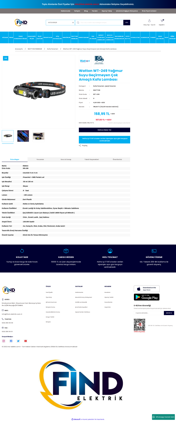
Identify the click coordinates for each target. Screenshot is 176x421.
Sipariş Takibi (108, 297)
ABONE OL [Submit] (169, 313)
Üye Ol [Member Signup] (153, 25)
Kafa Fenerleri (98, 86)
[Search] (102, 22)
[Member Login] (149, 20)
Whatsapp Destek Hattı (163, 417)
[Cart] (162, 22)
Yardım (95, 11)
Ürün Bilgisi (14, 159)
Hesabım (107, 292)
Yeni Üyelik (49, 292)
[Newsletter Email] (154, 313)
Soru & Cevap (66, 159)
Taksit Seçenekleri (92, 159)
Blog (86, 11)
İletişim (77, 11)
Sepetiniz (107, 307)
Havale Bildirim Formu (53, 312)
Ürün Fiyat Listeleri (149, 11)
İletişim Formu (50, 307)
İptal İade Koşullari (81, 307)
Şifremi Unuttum (51, 302)
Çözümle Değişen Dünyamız (127, 11)
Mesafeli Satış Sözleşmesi (83, 297)
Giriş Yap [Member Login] (146, 25)
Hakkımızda (65, 11)
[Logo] (22, 22)
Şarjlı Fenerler (110, 86)
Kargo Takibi (50, 317)
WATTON (96, 90)
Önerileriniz (117, 159)
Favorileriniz (108, 302)
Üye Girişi (49, 297)
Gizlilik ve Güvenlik (81, 302)
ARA (126, 22)
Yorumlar (40, 159)
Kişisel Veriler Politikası (82, 312)
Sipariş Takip (107, 11)
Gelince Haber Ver (104, 130)
